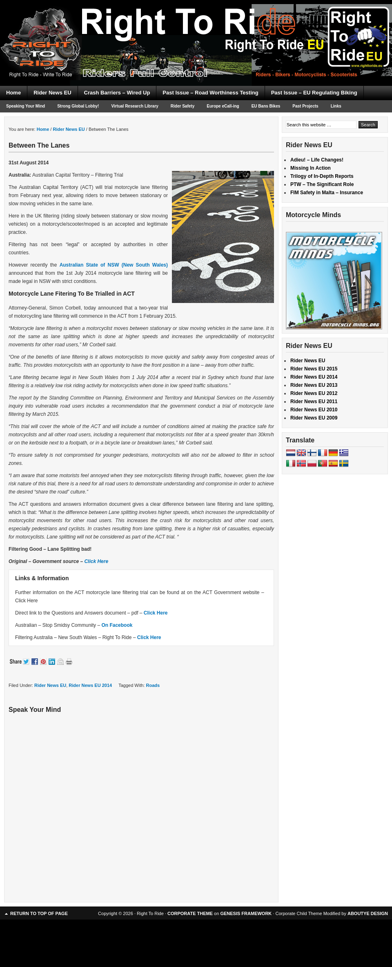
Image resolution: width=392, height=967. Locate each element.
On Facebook (116, 625)
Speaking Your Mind (25, 106)
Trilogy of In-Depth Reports (322, 176)
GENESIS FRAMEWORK (246, 913)
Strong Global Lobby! (78, 106)
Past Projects (305, 106)
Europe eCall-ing (223, 106)
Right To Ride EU (196, 28)
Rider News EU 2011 (313, 401)
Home (13, 93)
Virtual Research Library (134, 106)
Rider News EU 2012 (313, 393)
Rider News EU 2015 (313, 369)
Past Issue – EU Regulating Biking (314, 93)
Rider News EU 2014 (90, 685)
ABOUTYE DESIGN (367, 913)
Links (336, 106)
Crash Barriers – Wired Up (117, 93)
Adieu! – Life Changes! (316, 160)
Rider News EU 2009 (313, 418)
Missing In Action (310, 168)
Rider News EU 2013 (313, 385)
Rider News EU (52, 93)
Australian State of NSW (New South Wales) (114, 265)
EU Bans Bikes (266, 106)
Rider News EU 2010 (313, 410)
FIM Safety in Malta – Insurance (326, 192)
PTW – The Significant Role (322, 184)
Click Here (96, 561)
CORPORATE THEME (190, 913)
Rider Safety (182, 106)
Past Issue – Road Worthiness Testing (210, 93)
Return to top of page (39, 913)
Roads (153, 685)
